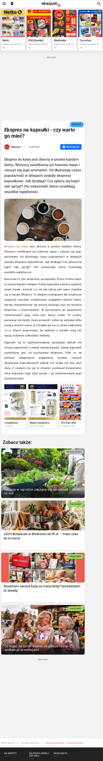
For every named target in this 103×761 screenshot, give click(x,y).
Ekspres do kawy (16, 246)
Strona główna (7, 743)
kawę (7, 330)
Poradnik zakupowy (30, 743)
